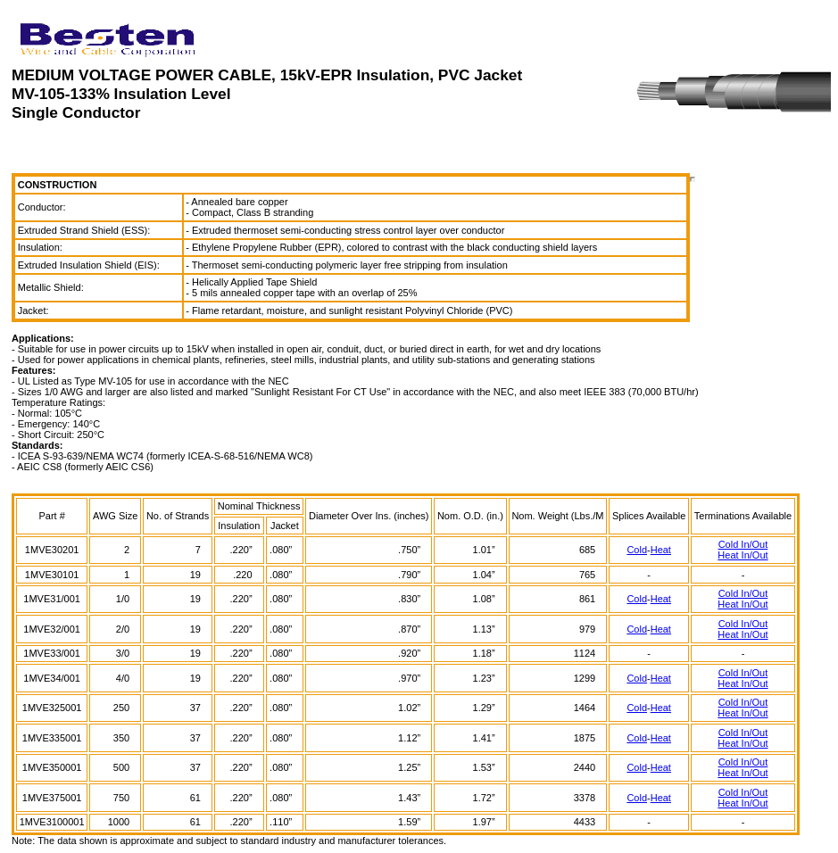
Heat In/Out (742, 555)
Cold (636, 549)
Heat (661, 549)
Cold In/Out (743, 544)
